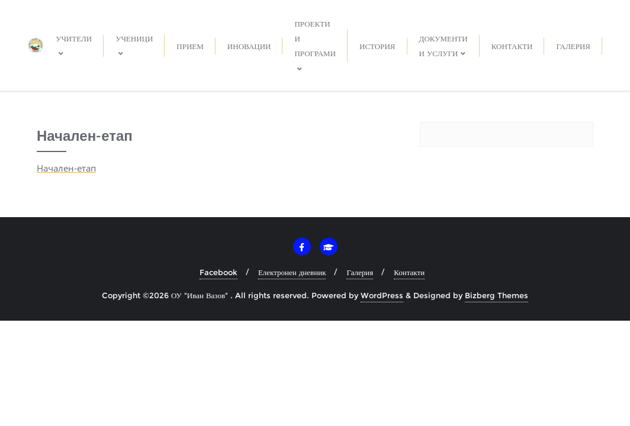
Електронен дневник (292, 272)
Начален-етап (66, 168)
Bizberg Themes (496, 295)
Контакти (409, 272)
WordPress (382, 295)
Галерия (359, 272)
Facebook (218, 272)
